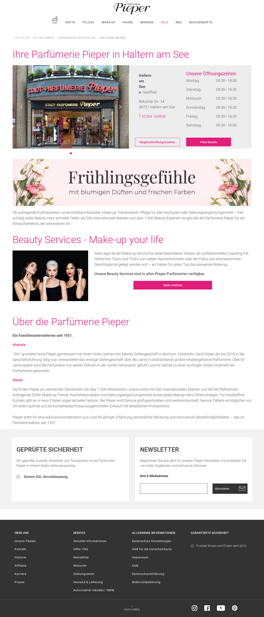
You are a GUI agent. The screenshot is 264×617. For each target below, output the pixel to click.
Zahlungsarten (84, 574)
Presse (20, 582)
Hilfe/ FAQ (80, 549)
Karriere (20, 574)
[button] (21, 107)
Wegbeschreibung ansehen (157, 142)
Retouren (80, 565)
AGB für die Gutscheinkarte (152, 549)
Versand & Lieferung (88, 582)
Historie (20, 557)
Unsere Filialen (25, 541)
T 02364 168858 (152, 116)
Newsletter (81, 557)
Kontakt (20, 549)
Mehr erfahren (173, 285)
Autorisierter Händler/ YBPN (93, 590)
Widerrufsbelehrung (146, 582)
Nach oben (132, 609)
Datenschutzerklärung (148, 574)
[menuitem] (55, 22)
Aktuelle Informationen (90, 541)
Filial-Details (208, 142)
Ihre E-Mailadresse (154, 476)
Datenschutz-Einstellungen (151, 541)
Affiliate (20, 565)
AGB (135, 565)
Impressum (140, 557)
